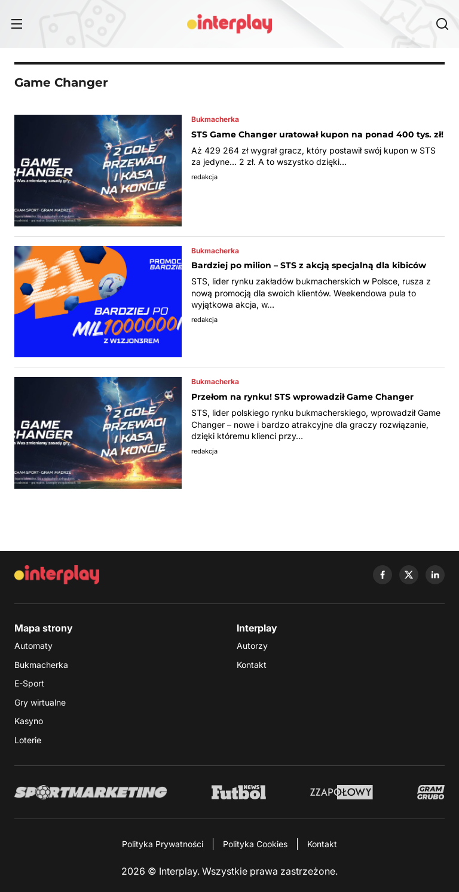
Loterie (27, 740)
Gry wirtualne (40, 702)
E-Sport (29, 683)
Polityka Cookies (255, 844)
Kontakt (252, 665)
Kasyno (28, 721)
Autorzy (252, 645)
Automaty (33, 645)
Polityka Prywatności (162, 844)
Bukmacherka (41, 665)
